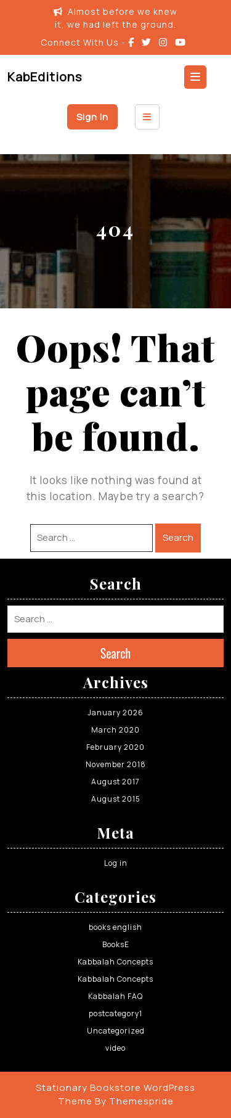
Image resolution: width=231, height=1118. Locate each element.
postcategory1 (115, 1013)
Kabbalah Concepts (115, 961)
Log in (116, 863)
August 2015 (115, 799)
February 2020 (115, 747)
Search (178, 537)
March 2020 (115, 730)
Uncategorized (116, 1031)
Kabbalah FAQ (115, 996)
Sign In (92, 116)
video (115, 1048)
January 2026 (115, 712)
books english (115, 927)
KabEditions (44, 76)
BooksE (115, 944)
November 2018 (116, 764)
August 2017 (115, 781)
